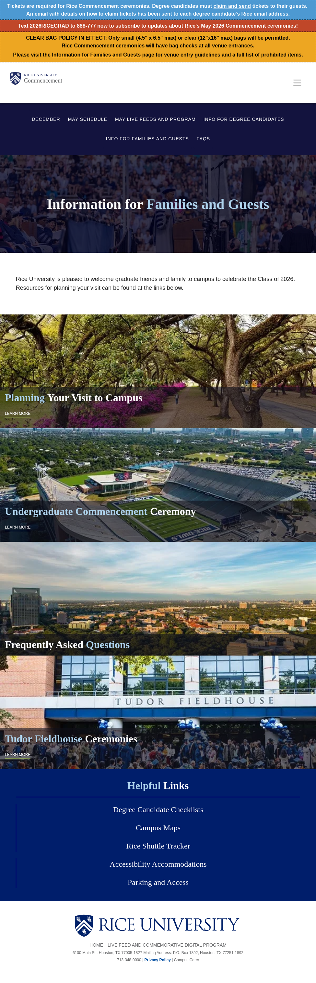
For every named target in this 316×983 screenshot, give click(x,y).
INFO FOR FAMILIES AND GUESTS (147, 138)
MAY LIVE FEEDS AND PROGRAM (155, 119)
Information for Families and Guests (96, 54)
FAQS (203, 138)
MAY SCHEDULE (87, 119)
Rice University (40, 75)
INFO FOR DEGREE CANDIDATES (244, 119)
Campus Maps (158, 827)
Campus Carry (186, 960)
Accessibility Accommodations (158, 864)
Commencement (43, 80)
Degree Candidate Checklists (158, 809)
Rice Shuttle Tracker (158, 846)
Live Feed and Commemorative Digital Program (167, 945)
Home (96, 945)
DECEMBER (46, 119)
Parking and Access (158, 882)
